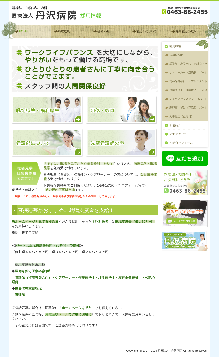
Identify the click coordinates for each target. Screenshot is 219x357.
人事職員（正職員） (181, 116)
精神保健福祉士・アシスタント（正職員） (188, 81)
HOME (23, 31)
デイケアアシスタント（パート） (188, 98)
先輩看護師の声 (186, 31)
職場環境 (64, 31)
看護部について (146, 31)
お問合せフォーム (181, 142)
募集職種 (175, 46)
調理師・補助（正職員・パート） (188, 107)
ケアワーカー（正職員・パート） (188, 72)
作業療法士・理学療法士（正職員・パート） (188, 90)
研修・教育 (104, 31)
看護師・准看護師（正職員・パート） (188, 63)
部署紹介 (175, 125)
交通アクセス (178, 134)
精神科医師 (176, 55)
